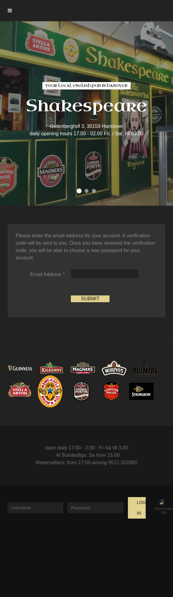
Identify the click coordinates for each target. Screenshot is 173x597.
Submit (90, 298)
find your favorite (94, 191)
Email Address (47, 274)
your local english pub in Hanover (79, 190)
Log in (141, 508)
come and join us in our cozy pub (87, 191)
